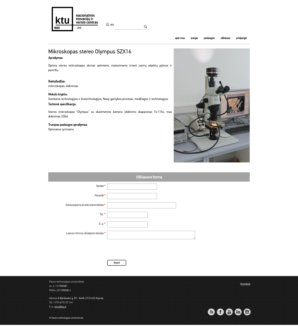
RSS (213, 310)
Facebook (220, 310)
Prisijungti (241, 38)
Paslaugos (209, 38)
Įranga (194, 38)
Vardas (100, 186)
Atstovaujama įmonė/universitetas (85, 205)
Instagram (247, 310)
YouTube (229, 310)
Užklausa (225, 38)
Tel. (102, 214)
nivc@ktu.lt (60, 308)
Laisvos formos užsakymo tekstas (85, 233)
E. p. (102, 224)
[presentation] (136, 251)
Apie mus (180, 38)
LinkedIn (238, 310)
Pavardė (100, 195)
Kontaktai (245, 285)
